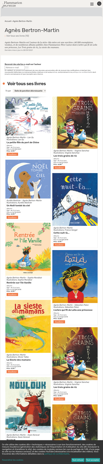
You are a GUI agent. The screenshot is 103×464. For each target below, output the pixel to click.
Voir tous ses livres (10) (17, 36)
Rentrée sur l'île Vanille (19, 282)
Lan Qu (30, 137)
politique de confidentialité (82, 72)
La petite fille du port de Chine (23, 142)
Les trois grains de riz (65, 156)
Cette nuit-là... (61, 233)
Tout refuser (78, 460)
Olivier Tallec (23, 357)
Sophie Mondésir (34, 278)
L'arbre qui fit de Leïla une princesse (73, 310)
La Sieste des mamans (19, 360)
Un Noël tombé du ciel (18, 205)
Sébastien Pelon (81, 305)
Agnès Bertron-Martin (16, 137)
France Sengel (71, 230)
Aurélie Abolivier (14, 200)
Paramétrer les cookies (12, 460)
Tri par (8, 91)
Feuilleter (12, 154)
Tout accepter (92, 460)
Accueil (8, 21)
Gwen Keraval (33, 435)
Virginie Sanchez (81, 151)
